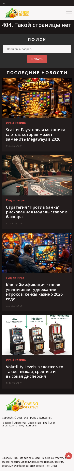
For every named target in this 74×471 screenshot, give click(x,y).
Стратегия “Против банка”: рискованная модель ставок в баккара (36, 212)
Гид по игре (15, 200)
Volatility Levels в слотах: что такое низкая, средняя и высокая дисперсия (34, 371)
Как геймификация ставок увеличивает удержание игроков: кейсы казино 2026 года (34, 292)
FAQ (21, 425)
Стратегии (20, 422)
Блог (52, 422)
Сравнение (34, 422)
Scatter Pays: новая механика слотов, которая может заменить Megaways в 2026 (35, 134)
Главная (6, 422)
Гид (45, 422)
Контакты (31, 425)
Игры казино (16, 123)
